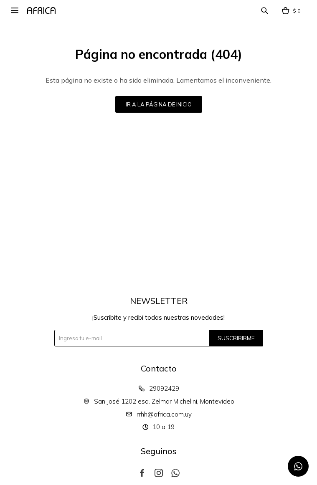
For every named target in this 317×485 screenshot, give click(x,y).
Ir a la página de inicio (159, 104)
